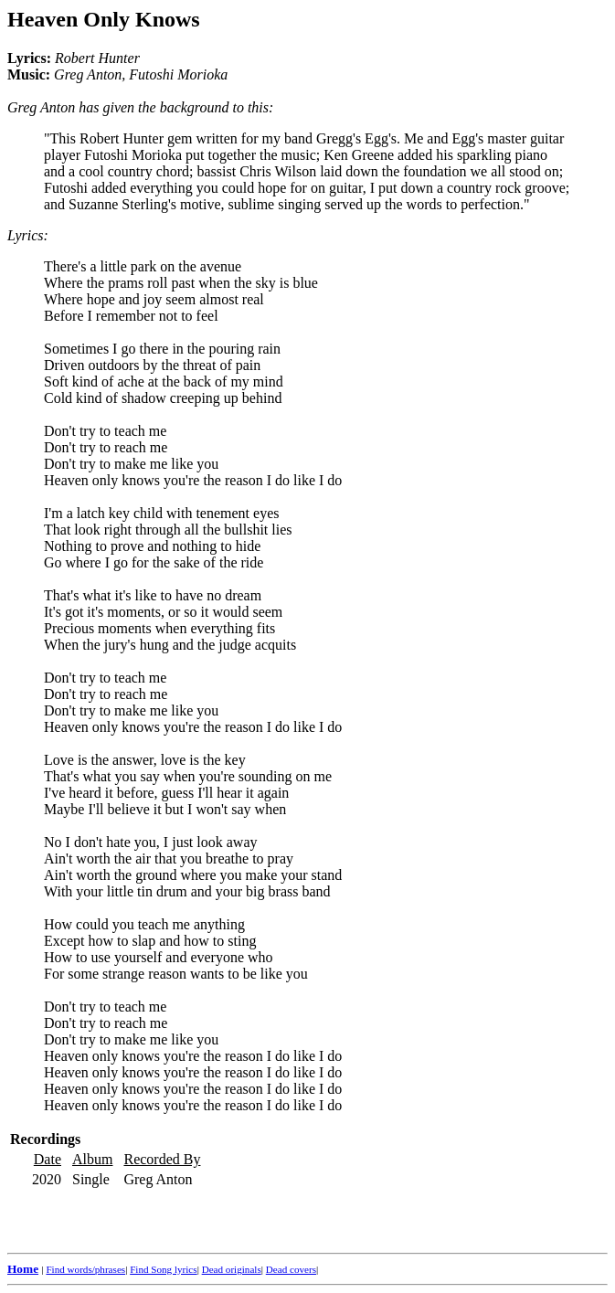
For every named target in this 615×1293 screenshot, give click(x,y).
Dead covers (291, 1269)
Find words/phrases (85, 1269)
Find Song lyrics (163, 1269)
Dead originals (231, 1269)
